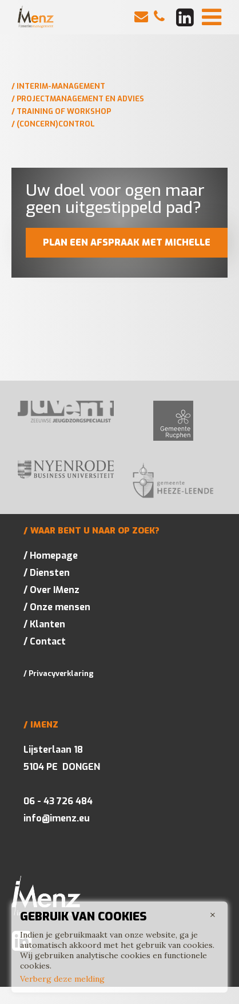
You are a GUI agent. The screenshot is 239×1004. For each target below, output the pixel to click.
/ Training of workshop (61, 111)
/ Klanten (44, 624)
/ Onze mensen (56, 607)
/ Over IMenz (51, 590)
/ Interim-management (58, 86)
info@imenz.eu (56, 818)
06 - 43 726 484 (58, 801)
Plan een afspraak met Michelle (126, 242)
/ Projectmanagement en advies (77, 99)
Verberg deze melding (62, 979)
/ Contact (44, 641)
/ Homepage (50, 556)
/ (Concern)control (53, 124)
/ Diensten (46, 573)
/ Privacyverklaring (58, 673)
